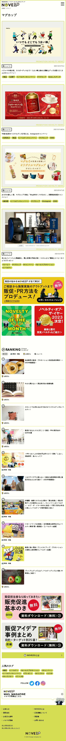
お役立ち (28, 354)
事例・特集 (16, 354)
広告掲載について (40, 713)
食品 (5, 77)
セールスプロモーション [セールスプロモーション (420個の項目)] (30, 670)
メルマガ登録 (8, 720)
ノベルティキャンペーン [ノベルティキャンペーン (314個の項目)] (12, 673)
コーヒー (7, 264)
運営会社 (6, 713)
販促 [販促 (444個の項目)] (5, 670)
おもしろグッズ (54, 77)
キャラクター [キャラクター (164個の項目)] (8, 676)
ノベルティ (7, 267)
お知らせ (6, 709)
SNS (52, 138)
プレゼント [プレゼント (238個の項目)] (28, 673)
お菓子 (12, 77)
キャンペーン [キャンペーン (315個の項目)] (47, 670)
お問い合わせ (39, 720)
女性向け (7, 138)
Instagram (47, 201)
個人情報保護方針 (7, 725)
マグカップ (42, 77)
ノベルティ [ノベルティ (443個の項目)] (14, 670)
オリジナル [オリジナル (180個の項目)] (40, 673)
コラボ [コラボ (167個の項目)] (50, 673)
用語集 (36, 716)
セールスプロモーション (45, 264)
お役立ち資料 (8, 716)
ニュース (39, 354)
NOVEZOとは (31, 655)
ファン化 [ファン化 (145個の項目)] (20, 676)
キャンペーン (29, 264)
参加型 (6, 201)
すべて (5, 354)
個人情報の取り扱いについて (11, 728)
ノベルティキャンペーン (26, 77)
